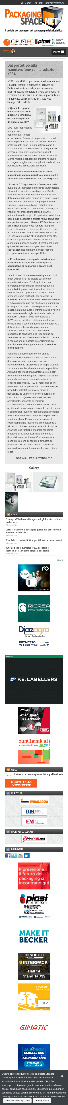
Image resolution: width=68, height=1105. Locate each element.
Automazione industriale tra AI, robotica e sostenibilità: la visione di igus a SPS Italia (27, 549)
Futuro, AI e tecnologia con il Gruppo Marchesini (34, 774)
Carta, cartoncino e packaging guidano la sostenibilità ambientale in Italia (33, 531)
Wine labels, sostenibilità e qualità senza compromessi (34, 540)
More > (59, 560)
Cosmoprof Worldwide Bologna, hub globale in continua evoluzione (34, 520)
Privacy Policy (42, 1100)
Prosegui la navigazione (17, 1100)
